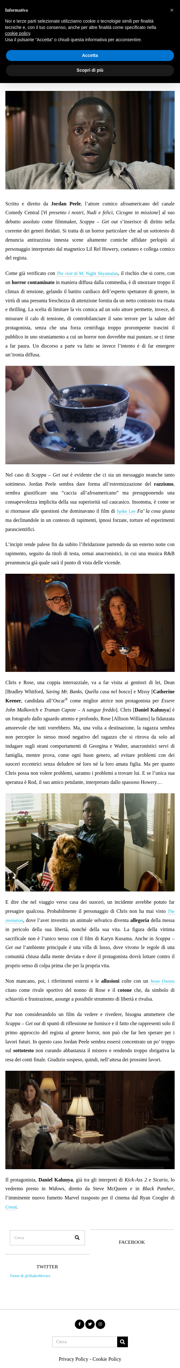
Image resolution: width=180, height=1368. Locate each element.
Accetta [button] (90, 55)
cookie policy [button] (17, 33)
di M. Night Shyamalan (91, 273)
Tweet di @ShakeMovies (28, 1270)
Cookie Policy (107, 1350)
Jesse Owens (161, 980)
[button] (73, 1229)
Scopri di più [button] (90, 70)
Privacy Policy (73, 1350)
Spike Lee (126, 511)
